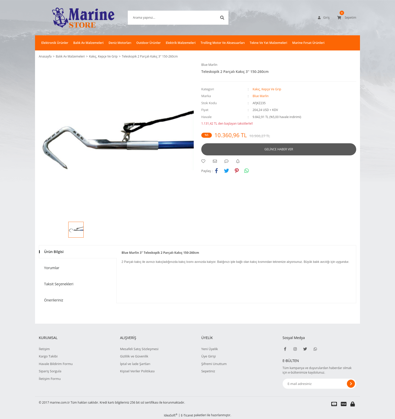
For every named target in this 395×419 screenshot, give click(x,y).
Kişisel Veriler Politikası (137, 371)
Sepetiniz (208, 371)
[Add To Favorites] (204, 161)
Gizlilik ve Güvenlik (134, 356)
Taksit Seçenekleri (58, 284)
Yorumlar (51, 267)
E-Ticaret (187, 415)
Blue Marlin (209, 65)
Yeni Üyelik (209, 349)
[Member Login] (324, 17)
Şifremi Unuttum (214, 363)
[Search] (170, 18)
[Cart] (346, 17)
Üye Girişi (208, 356)
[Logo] (76, 18)
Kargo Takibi (48, 356)
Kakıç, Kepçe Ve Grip (267, 89)
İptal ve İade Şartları (135, 363)
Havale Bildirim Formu (56, 363)
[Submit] (351, 384)
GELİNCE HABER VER (279, 149)
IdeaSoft (170, 415)
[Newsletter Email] (319, 384)
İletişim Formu (50, 378)
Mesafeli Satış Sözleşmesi (139, 349)
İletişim (44, 349)
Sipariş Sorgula (50, 371)
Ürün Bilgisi (53, 251)
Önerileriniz (53, 300)
